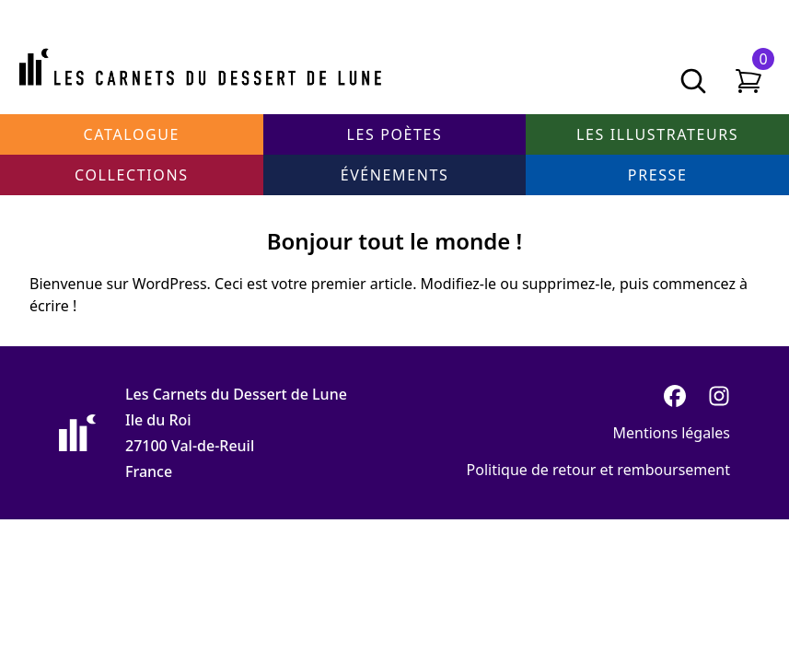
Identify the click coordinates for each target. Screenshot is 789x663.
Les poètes (395, 134)
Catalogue (132, 134)
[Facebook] (675, 396)
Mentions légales (671, 433)
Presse (658, 175)
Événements (395, 175)
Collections (131, 175)
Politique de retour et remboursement (598, 469)
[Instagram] (719, 396)
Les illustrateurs (657, 134)
